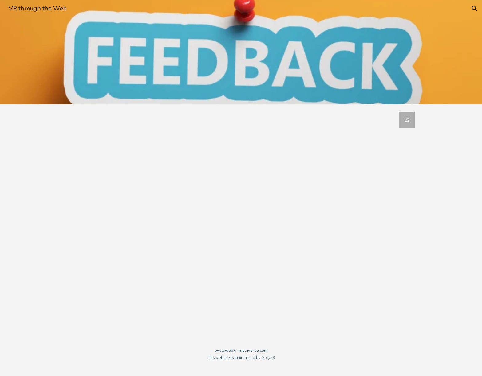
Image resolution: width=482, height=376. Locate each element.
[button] (474, 8)
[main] (241, 356)
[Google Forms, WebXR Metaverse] (241, 220)
